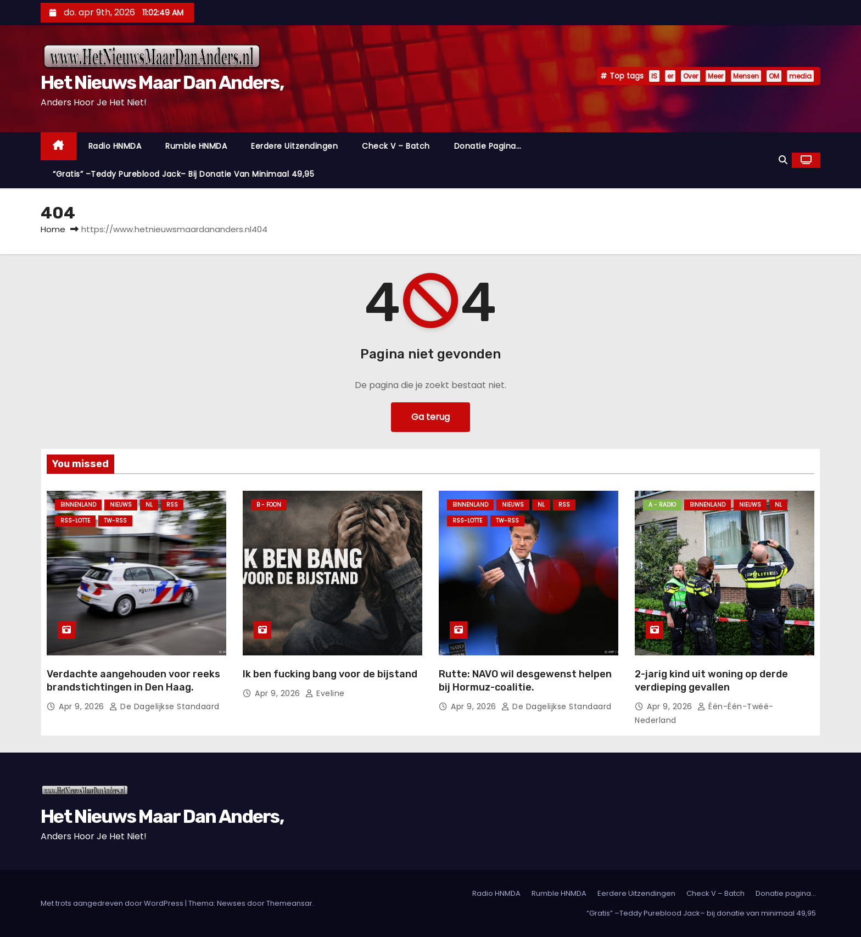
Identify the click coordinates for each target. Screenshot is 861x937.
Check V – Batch (396, 146)
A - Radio (662, 505)
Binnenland (78, 505)
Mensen (746, 76)
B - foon (268, 505)
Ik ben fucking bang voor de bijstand (330, 674)
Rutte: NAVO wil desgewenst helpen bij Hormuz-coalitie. (525, 680)
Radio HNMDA (115, 146)
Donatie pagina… (488, 146)
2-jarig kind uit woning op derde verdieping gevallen (711, 680)
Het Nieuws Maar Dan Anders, (162, 82)
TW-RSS (115, 521)
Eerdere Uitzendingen (294, 146)
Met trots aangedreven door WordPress (113, 903)
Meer (715, 76)
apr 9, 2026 (83, 706)
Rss (172, 505)
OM (774, 76)
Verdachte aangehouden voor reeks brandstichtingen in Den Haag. (133, 680)
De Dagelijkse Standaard (164, 706)
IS (654, 76)
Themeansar (289, 903)
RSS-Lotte (75, 521)
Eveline (325, 693)
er (670, 76)
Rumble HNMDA (196, 146)
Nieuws (121, 505)
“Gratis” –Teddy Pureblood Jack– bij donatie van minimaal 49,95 (183, 174)
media (800, 76)
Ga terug (430, 417)
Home (53, 229)
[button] (783, 160)
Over (690, 76)
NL (149, 505)
